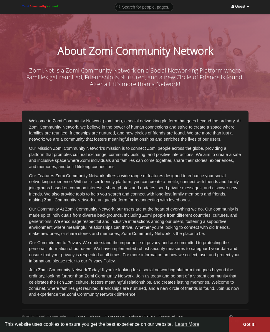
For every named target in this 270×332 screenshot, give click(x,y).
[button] (143, 6)
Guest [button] (240, 6)
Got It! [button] (249, 324)
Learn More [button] (187, 324)
